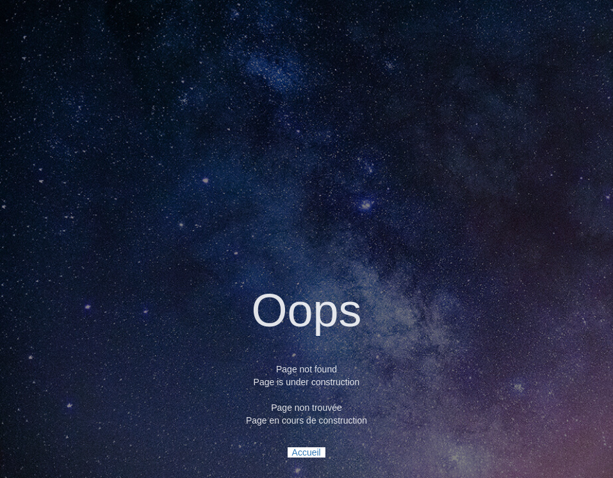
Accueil (306, 452)
